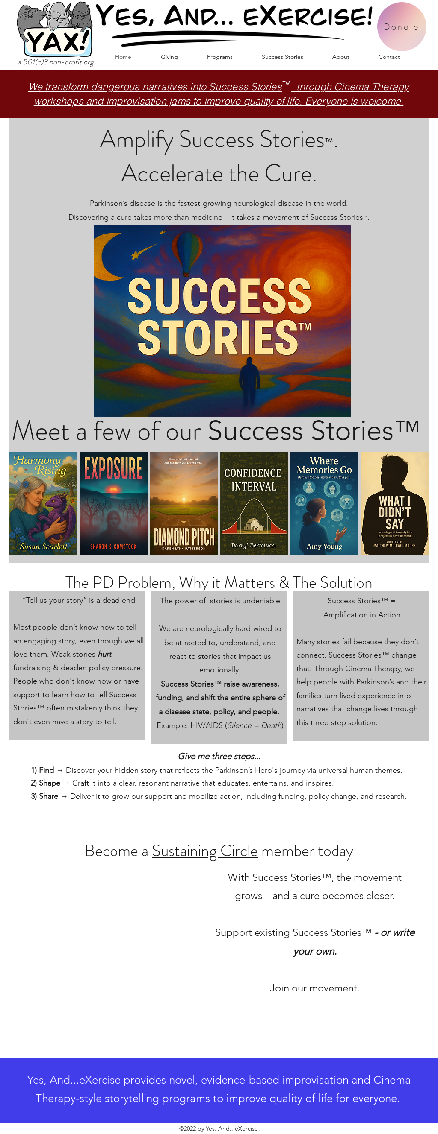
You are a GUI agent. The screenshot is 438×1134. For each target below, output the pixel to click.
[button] (219, 57)
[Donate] (401, 26)
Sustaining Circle (205, 850)
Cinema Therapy (373, 668)
